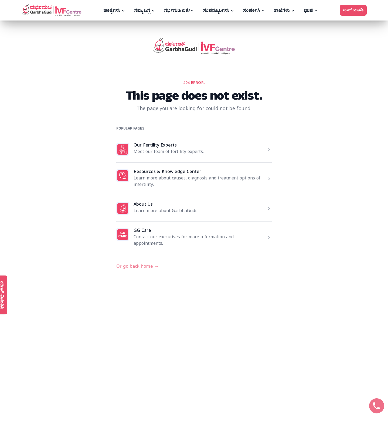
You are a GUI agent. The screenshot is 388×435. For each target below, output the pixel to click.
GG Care (142, 231)
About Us (143, 205)
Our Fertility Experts (155, 146)
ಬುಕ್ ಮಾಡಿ (353, 10)
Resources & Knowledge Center (167, 172)
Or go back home (137, 267)
